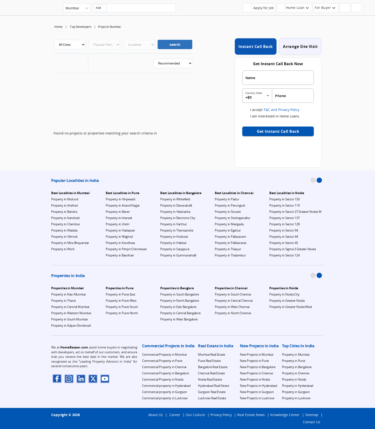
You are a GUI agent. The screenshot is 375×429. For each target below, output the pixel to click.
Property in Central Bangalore (180, 313)
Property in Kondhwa (120, 243)
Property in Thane (63, 300)
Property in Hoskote (174, 236)
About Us (155, 414)
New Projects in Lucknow (257, 398)
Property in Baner (118, 211)
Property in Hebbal (173, 243)
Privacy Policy (221, 414)
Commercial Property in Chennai (164, 367)
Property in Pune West (121, 300)
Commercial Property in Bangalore (165, 373)
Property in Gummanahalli (178, 255)
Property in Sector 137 (284, 218)
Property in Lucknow (296, 398)
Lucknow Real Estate (212, 398)
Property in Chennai (295, 373)
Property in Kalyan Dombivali (71, 325)
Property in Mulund (64, 199)
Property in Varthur (173, 224)
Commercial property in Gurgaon (164, 392)
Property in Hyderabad (298, 385)
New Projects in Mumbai (256, 354)
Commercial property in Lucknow (165, 398)
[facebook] (57, 378)
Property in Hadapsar (120, 230)
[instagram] (69, 378)
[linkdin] (81, 378)
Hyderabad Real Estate (213, 385)
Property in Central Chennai (234, 300)
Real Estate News (251, 414)
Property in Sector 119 (284, 205)
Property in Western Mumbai (71, 313)
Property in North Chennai (233, 313)
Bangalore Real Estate (212, 367)
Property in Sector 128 (284, 224)
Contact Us (311, 422)
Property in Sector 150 (284, 199)
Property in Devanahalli (176, 205)
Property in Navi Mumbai (68, 294)
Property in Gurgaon (296, 392)
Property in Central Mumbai (70, 307)
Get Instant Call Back (278, 131)
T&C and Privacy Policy (281, 109)
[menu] (365, 9)
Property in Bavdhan (120, 255)
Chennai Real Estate (211, 373)
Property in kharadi (119, 218)
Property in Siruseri (228, 211)
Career (175, 414)
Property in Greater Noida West (290, 307)
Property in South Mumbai (69, 319)
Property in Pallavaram (230, 236)
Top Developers (80, 27)
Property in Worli (62, 249)
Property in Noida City (284, 294)
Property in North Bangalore (179, 300)
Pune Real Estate (209, 361)
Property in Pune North (122, 313)
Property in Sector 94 (283, 230)
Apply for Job (263, 8)
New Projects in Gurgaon (257, 392)
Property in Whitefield (175, 199)
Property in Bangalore (297, 367)
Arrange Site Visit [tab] (300, 46)
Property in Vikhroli (64, 236)
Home (58, 27)
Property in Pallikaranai (230, 243)
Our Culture (195, 414)
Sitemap (311, 414)
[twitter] (93, 378)
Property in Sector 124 (284, 255)
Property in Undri (117, 224)
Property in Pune (293, 361)
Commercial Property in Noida (162, 379)
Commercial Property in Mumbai (164, 354)
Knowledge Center (285, 414)
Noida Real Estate (210, 379)
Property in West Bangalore (179, 319)
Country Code (253, 93)
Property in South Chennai (233, 294)
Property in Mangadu (229, 224)
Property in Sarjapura (174, 249)
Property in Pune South (122, 307)
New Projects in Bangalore (258, 367)
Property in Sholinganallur (232, 218)
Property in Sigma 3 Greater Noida (292, 249)
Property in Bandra (64, 211)
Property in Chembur (65, 224)
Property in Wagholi (119, 236)
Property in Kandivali (65, 218)
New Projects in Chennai (256, 373)
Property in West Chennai (232, 307)
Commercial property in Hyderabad (166, 385)
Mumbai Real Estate (211, 354)
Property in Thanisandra (176, 230)
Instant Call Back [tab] (255, 46)
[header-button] (294, 7)
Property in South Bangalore (179, 294)
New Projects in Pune (254, 361)
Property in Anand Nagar (123, 205)
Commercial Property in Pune (162, 361)
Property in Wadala (64, 230)
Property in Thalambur (230, 255)
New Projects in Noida (255, 379)
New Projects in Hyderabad (258, 385)
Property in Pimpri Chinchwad (126, 249)
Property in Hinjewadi (120, 199)
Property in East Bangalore (178, 307)
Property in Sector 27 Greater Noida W (295, 211)
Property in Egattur (228, 230)
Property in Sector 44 (283, 236)
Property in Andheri (64, 205)
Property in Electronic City (177, 218)
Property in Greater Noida (287, 300)
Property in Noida (294, 379)
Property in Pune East (120, 294)
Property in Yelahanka (175, 211)
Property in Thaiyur (228, 249)
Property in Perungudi (230, 205)
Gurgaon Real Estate (212, 392)
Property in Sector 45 (283, 243)
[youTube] (105, 378)
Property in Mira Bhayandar (70, 243)
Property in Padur (227, 199)
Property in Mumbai (295, 354)
